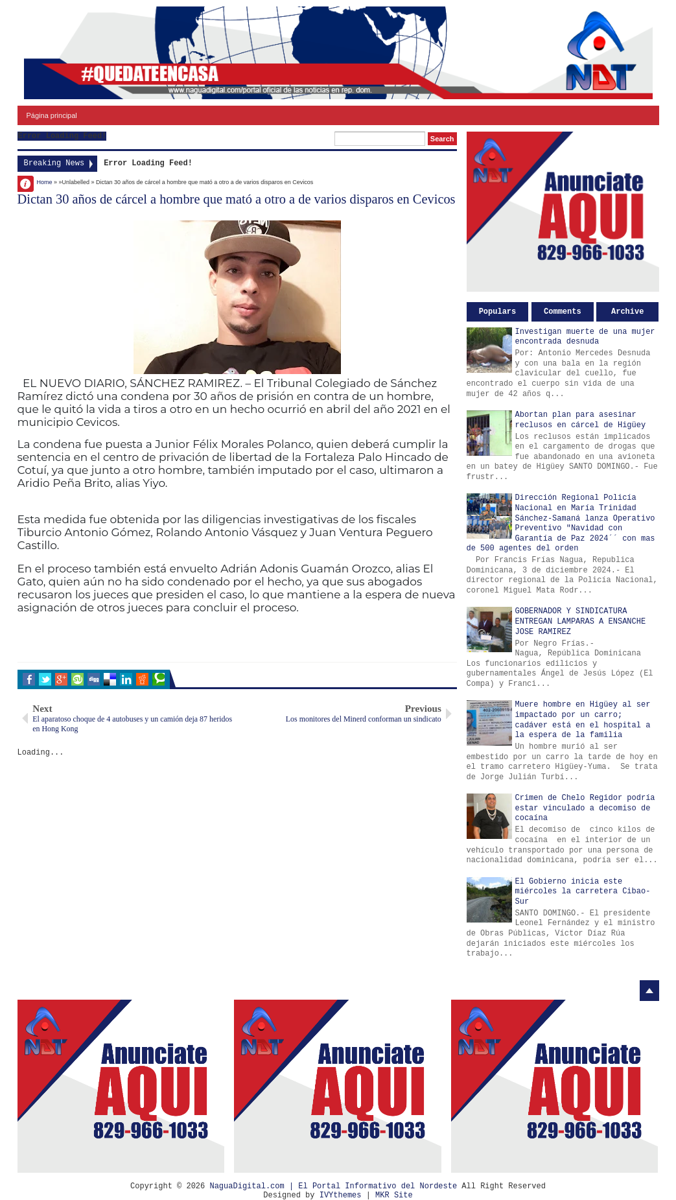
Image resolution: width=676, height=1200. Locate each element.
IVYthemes (341, 1195)
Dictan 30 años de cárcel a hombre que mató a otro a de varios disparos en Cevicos (236, 199)
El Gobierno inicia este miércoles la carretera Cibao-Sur (583, 891)
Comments (562, 311)
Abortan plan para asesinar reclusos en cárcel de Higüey (580, 420)
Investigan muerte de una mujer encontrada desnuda (585, 337)
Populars (498, 311)
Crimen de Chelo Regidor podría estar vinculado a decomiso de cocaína (585, 808)
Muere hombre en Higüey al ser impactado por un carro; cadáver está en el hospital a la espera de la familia (583, 720)
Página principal (52, 115)
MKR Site (394, 1195)
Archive (627, 311)
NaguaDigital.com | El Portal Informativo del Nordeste (333, 1186)
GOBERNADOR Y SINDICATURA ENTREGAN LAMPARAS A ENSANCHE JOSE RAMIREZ (580, 621)
